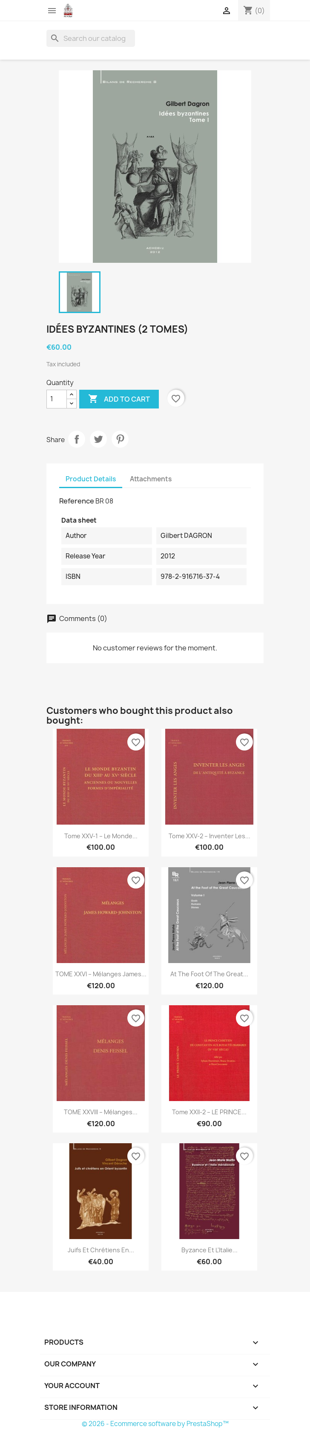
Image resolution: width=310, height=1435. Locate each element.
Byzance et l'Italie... (209, 1250)
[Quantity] (56, 399)
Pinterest (120, 439)
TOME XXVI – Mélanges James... (100, 974)
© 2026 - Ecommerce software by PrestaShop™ (155, 1423)
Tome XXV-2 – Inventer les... (209, 836)
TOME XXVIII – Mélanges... (101, 1112)
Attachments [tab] (151, 478)
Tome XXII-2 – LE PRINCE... (209, 1112)
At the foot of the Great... (209, 974)
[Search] (90, 38)
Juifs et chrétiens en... (101, 1250)
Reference (76, 501)
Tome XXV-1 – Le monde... (101, 836)
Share (76, 439)
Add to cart (119, 399)
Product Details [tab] (91, 478)
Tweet (98, 439)
